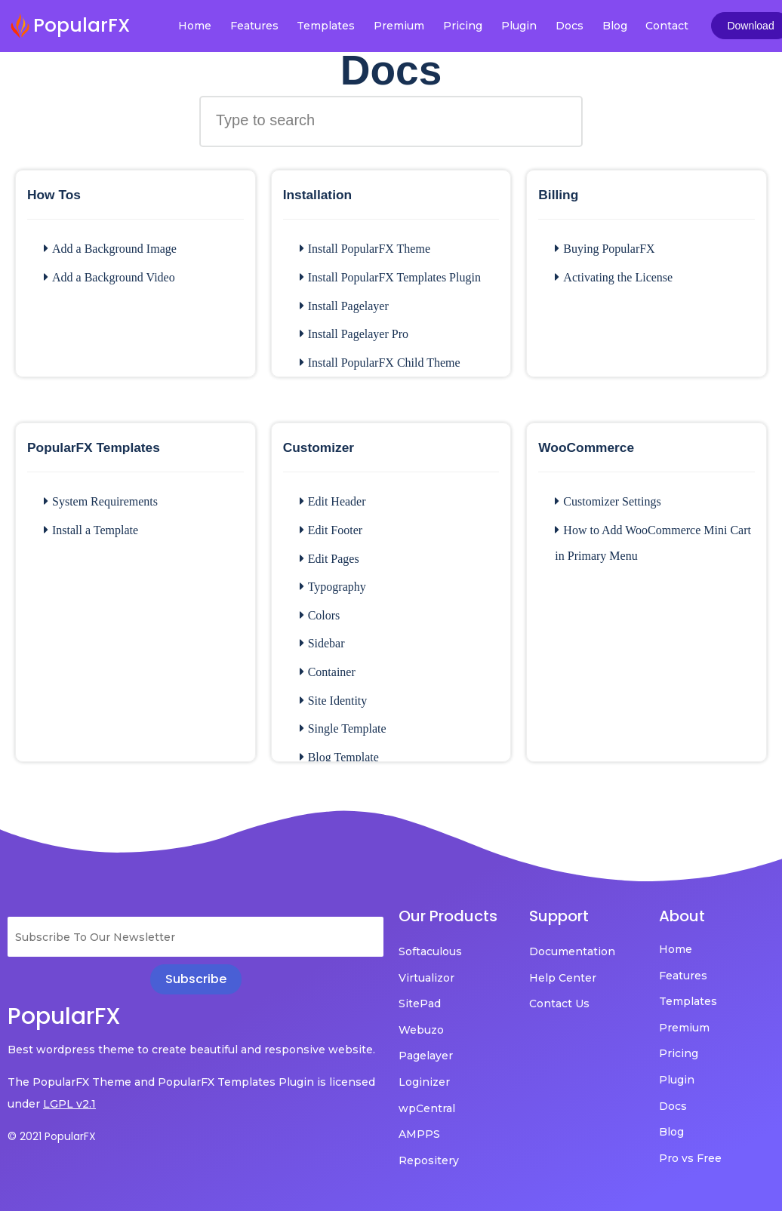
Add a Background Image (110, 248)
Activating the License (614, 277)
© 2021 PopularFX (52, 1136)
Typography (333, 586)
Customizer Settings (607, 501)
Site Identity (334, 700)
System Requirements (101, 501)
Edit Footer (331, 530)
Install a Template (91, 530)
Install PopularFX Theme (365, 248)
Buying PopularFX (604, 248)
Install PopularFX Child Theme (380, 362)
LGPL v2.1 (69, 1104)
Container (328, 671)
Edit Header (333, 501)
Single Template (343, 728)
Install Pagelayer (344, 306)
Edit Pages (329, 558)
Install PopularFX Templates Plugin (390, 277)
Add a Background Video (109, 277)
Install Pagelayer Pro (354, 333)
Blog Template (339, 757)
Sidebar (322, 643)
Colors (320, 615)
